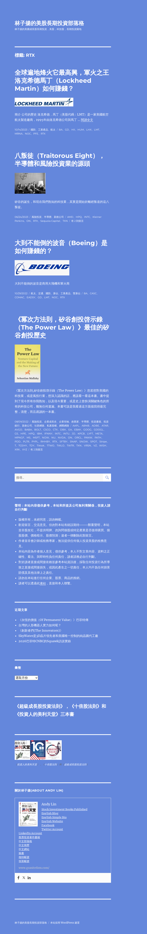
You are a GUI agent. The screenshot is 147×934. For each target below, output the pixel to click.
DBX (63, 429)
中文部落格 (25, 841)
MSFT (36, 437)
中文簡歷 (24, 845)
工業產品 (43, 129)
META (98, 433)
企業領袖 (64, 421)
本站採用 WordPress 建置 (65, 922)
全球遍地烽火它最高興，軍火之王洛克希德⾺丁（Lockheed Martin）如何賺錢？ (62, 80)
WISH (102, 445)
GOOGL (98, 429)
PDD (18, 441)
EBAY (77, 429)
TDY (31, 445)
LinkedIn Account (30, 833)
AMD (70, 216)
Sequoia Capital (50, 220)
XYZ (24, 449)
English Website (52, 821)
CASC (93, 293)
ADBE (95, 425)
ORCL (78, 437)
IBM (39, 433)
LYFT (90, 433)
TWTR (70, 445)
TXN (65, 220)
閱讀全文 (87, 120)
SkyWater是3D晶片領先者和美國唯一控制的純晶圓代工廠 (58, 636)
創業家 (75, 421)
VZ (95, 445)
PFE (35, 133)
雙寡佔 (76, 293)
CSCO (46, 429)
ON (28, 220)
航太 (52, 129)
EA (70, 429)
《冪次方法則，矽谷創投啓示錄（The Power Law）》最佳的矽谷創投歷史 (62, 327)
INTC (87, 216)
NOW (45, 437)
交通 (40, 293)
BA (60, 129)
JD (73, 433)
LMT (96, 129)
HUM (80, 129)
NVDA (62, 437)
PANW (88, 437)
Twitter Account (52, 829)
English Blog (50, 813)
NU (53, 437)
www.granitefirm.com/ (34, 867)
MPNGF (19, 437)
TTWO (50, 445)
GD (67, 129)
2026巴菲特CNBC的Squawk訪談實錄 (44, 641)
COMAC (19, 297)
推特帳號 (24, 857)
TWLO (60, 445)
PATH (98, 437)
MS (28, 437)
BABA (28, 429)
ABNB (85, 425)
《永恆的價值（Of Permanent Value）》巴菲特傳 (53, 620)
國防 (33, 129)
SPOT (93, 441)
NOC (28, 133)
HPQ (79, 216)
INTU (66, 433)
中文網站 (24, 849)
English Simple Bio (54, 817)
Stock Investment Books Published (64, 809)
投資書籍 (96, 421)
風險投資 (37, 216)
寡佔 (55, 293)
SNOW (83, 441)
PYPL (35, 441)
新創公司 (59, 216)
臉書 (21, 853)
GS (16, 433)
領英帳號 (24, 861)
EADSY (31, 297)
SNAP (73, 441)
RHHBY (45, 441)
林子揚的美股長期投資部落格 (49, 23)
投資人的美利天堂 (37, 714)
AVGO (18, 429)
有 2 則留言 (77, 220)
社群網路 (39, 425)
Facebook (48, 825)
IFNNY (48, 433)
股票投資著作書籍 (29, 837)
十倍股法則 (85, 706)
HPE (23, 433)
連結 (43, 583)
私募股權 (52, 425)
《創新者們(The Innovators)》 (40, 630)
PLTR (26, 441)
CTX (55, 429)
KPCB (81, 433)
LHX (89, 129)
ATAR (105, 425)
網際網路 (64, 425)
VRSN (87, 445)
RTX (43, 133)
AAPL (76, 425)
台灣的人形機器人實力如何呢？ (39, 625)
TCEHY (22, 445)
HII (73, 129)
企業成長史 (50, 421)
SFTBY (63, 441)
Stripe (103, 441)
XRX (17, 449)
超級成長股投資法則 (39, 706)
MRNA (18, 133)
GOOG (87, 429)
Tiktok (40, 445)
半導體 (47, 216)
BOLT (37, 429)
